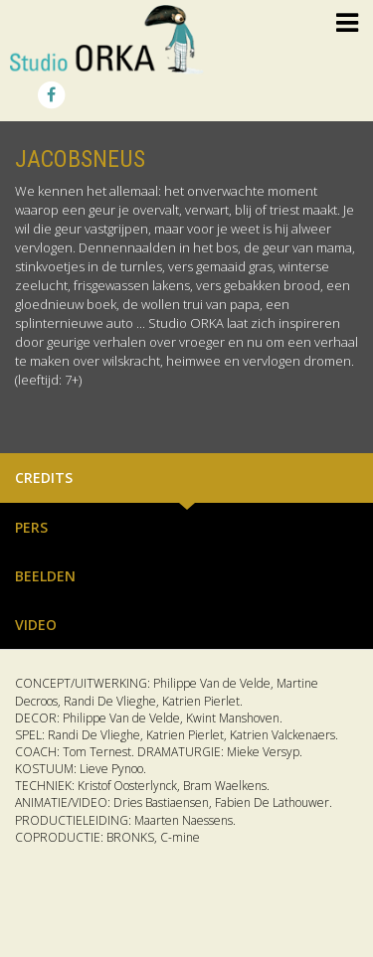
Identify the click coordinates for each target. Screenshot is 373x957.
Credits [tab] (44, 477)
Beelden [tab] (45, 575)
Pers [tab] (31, 527)
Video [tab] (36, 624)
